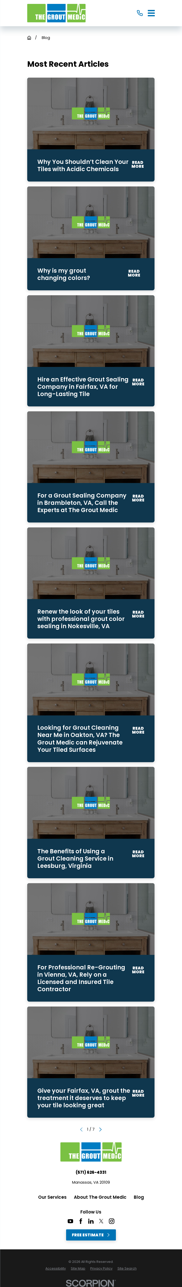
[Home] (56, 13)
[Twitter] (101, 1221)
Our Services (52, 1197)
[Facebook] (80, 1221)
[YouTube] (70, 1221)
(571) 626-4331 (91, 1172)
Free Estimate (91, 1235)
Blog (139, 1197)
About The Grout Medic (100, 1197)
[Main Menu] (151, 13)
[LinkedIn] (91, 1221)
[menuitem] (55, 1268)
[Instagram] (111, 1221)
